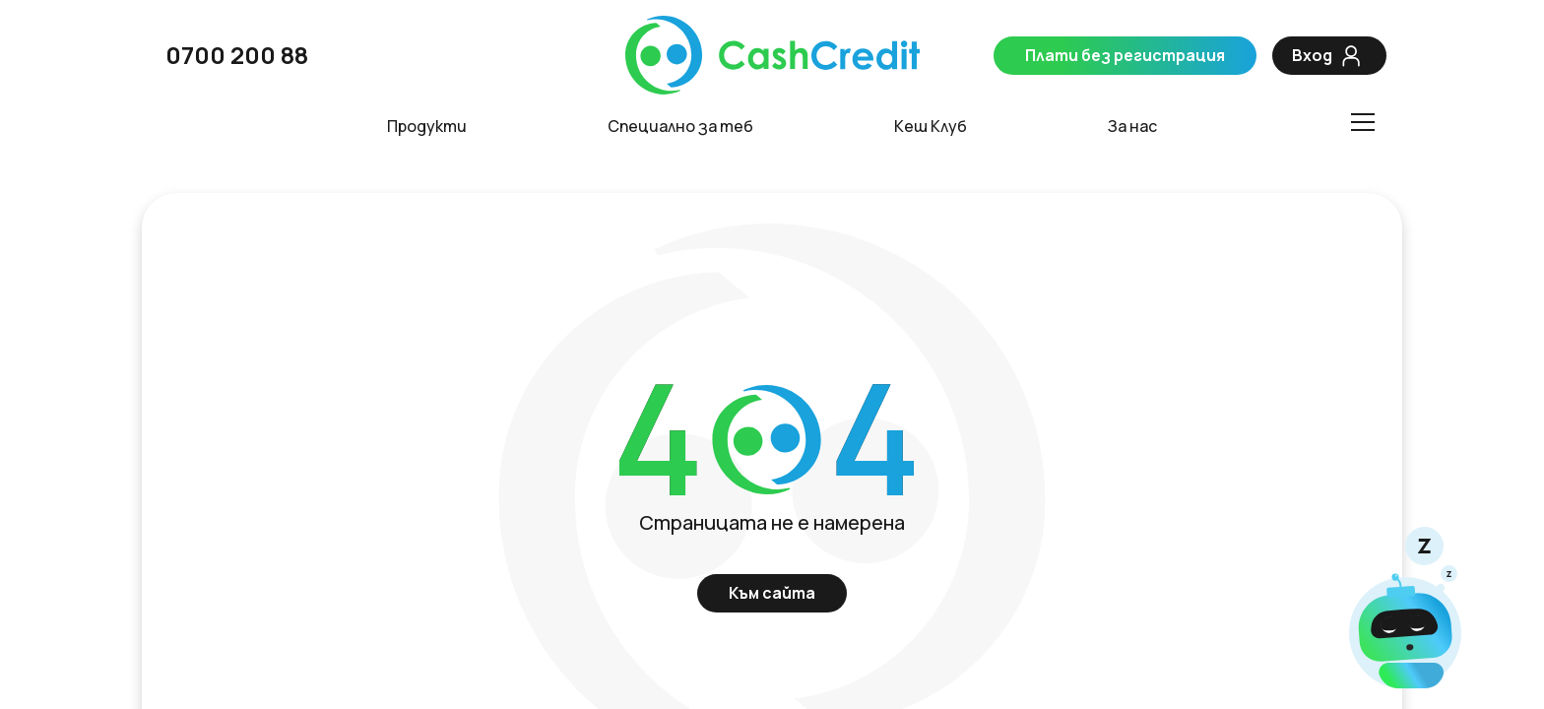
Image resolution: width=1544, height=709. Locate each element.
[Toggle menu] (1361, 122)
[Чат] (1405, 610)
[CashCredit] (772, 56)
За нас (1132, 126)
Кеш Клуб (930, 126)
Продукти (427, 126)
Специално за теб (680, 126)
